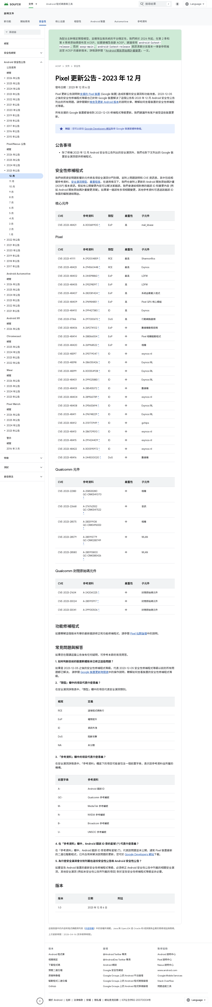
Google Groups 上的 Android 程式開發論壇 (125, 980)
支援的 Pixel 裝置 (90, 94)
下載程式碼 (54, 964)
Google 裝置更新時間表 (94, 672)
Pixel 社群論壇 (138, 633)
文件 (67, 66)
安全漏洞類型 (79, 182)
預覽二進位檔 (55, 970)
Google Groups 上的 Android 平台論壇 (123, 975)
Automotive (121, 21)
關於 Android (55, 1000)
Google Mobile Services (170, 975)
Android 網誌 (110, 964)
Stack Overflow (166, 980)
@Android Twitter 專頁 (115, 954)
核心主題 (60, 21)
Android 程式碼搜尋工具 (59, 3)
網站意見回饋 (111, 1000)
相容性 (77, 21)
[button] (19, 53)
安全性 (77, 66)
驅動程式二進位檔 (58, 980)
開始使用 (25, 21)
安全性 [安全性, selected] (42, 21)
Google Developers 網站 (97, 128)
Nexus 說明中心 (166, 964)
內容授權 (89, 928)
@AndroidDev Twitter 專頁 (117, 959)
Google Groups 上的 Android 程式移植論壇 (125, 986)
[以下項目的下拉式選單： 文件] (37, 4)
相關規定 (53, 959)
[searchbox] (22, 32)
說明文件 (9, 13)
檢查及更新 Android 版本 (104, 102)
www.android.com (167, 970)
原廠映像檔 (54, 975)
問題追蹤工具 (164, 986)
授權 (88, 1000)
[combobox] (155, 4)
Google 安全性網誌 (113, 970)
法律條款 (78, 1000)
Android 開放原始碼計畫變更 (123, 50)
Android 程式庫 (57, 954)
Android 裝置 (97, 21)
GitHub (52, 986)
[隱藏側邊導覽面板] (40, 1001)
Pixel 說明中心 (165, 959)
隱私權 (97, 1000)
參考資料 (142, 21)
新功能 (7, 21)
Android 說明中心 (167, 954)
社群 (68, 1000)
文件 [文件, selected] (31, 3)
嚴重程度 (95, 182)
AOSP (58, 66)
